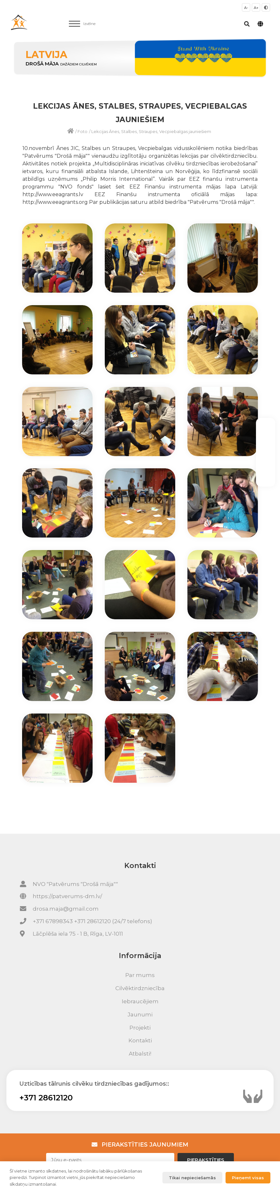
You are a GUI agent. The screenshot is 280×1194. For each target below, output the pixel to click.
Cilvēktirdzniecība (140, 988)
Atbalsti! (140, 1053)
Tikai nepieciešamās (192, 1177)
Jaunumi (140, 1014)
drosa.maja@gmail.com (66, 909)
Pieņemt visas (248, 1177)
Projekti (140, 1027)
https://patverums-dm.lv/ (67, 896)
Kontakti (140, 1040)
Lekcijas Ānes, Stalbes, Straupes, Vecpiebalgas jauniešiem (151, 131)
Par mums (140, 975)
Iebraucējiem (140, 1001)
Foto (82, 131)
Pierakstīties (205, 1160)
